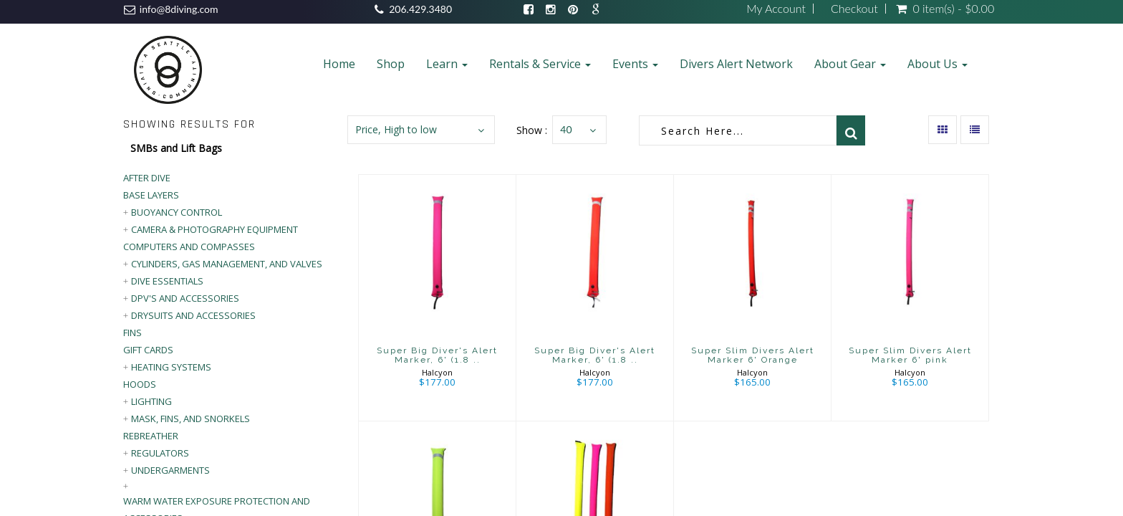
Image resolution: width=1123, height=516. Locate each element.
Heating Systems (171, 366)
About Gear (850, 64)
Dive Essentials (167, 280)
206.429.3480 (420, 9)
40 (566, 129)
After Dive (146, 177)
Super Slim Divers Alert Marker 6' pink (910, 355)
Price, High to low (396, 129)
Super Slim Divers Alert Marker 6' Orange (752, 355)
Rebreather (150, 435)
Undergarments (170, 470)
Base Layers (151, 194)
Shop (391, 64)
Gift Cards (148, 349)
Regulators (160, 452)
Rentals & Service (540, 64)
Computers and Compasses (189, 246)
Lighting (151, 401)
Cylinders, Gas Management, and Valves (226, 263)
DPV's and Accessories (185, 298)
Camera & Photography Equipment (214, 229)
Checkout (854, 9)
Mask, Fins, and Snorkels (190, 418)
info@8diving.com (179, 9)
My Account (776, 9)
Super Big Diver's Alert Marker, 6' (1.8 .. (437, 355)
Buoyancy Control (176, 212)
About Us (937, 64)
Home (339, 64)
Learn (447, 64)
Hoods (139, 384)
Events (635, 64)
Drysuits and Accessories (193, 315)
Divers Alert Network (736, 64)
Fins (132, 332)
